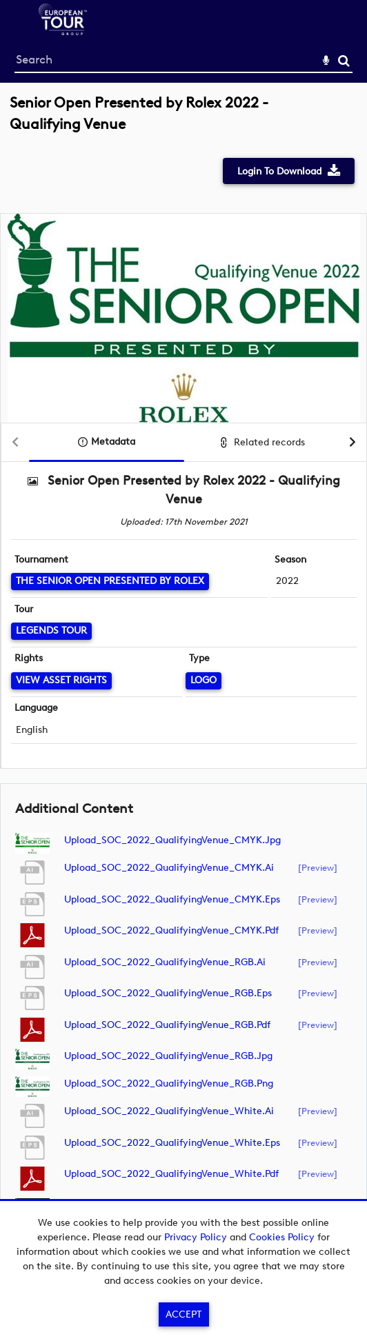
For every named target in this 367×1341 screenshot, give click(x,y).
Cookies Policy (282, 1237)
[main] (183, 670)
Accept (183, 1314)
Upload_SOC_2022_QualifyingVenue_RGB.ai (165, 962)
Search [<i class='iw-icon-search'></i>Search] (344, 60)
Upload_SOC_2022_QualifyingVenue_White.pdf (171, 1174)
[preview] (317, 867)
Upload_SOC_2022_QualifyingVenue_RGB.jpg (168, 1056)
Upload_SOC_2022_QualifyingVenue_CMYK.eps (172, 899)
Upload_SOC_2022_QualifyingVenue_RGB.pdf (167, 1025)
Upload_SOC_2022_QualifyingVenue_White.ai (169, 1111)
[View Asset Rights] (61, 680)
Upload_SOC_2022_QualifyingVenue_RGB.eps (168, 993)
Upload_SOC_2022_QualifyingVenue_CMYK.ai (169, 868)
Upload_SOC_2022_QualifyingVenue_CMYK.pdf (171, 930)
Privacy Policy (195, 1237)
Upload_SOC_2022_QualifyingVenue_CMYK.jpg (172, 840)
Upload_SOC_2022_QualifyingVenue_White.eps (172, 1143)
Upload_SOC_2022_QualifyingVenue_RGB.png (168, 1083)
